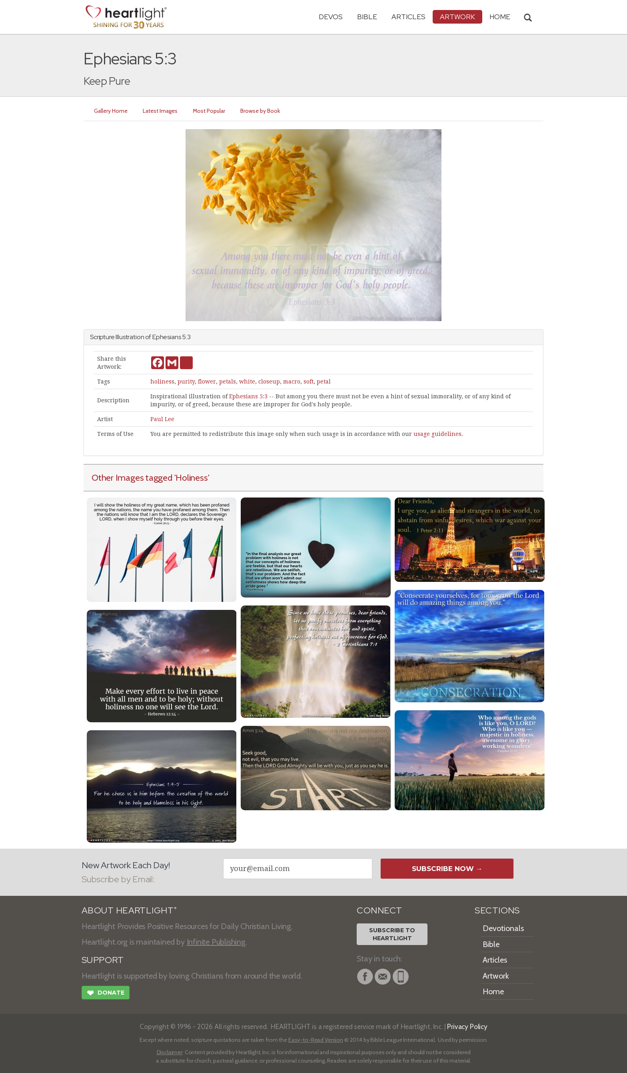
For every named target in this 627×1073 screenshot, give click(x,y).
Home (493, 991)
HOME (499, 16)
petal (324, 381)
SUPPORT (103, 960)
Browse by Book (260, 110)
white (247, 381)
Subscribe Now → (447, 869)
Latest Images (160, 110)
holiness (162, 381)
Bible (367, 16)
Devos (331, 16)
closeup (269, 381)
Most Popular (209, 110)
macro (291, 381)
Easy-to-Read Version (315, 1039)
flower (207, 381)
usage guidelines (437, 434)
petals (227, 381)
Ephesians (166, 337)
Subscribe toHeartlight (392, 934)
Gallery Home (111, 110)
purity (186, 381)
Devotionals (503, 928)
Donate (105, 993)
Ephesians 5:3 (248, 396)
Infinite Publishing (216, 942)
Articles (408, 16)
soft (309, 381)
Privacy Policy (467, 1026)
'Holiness (191, 477)
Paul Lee (162, 419)
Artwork (457, 16)
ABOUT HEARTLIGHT (129, 910)
